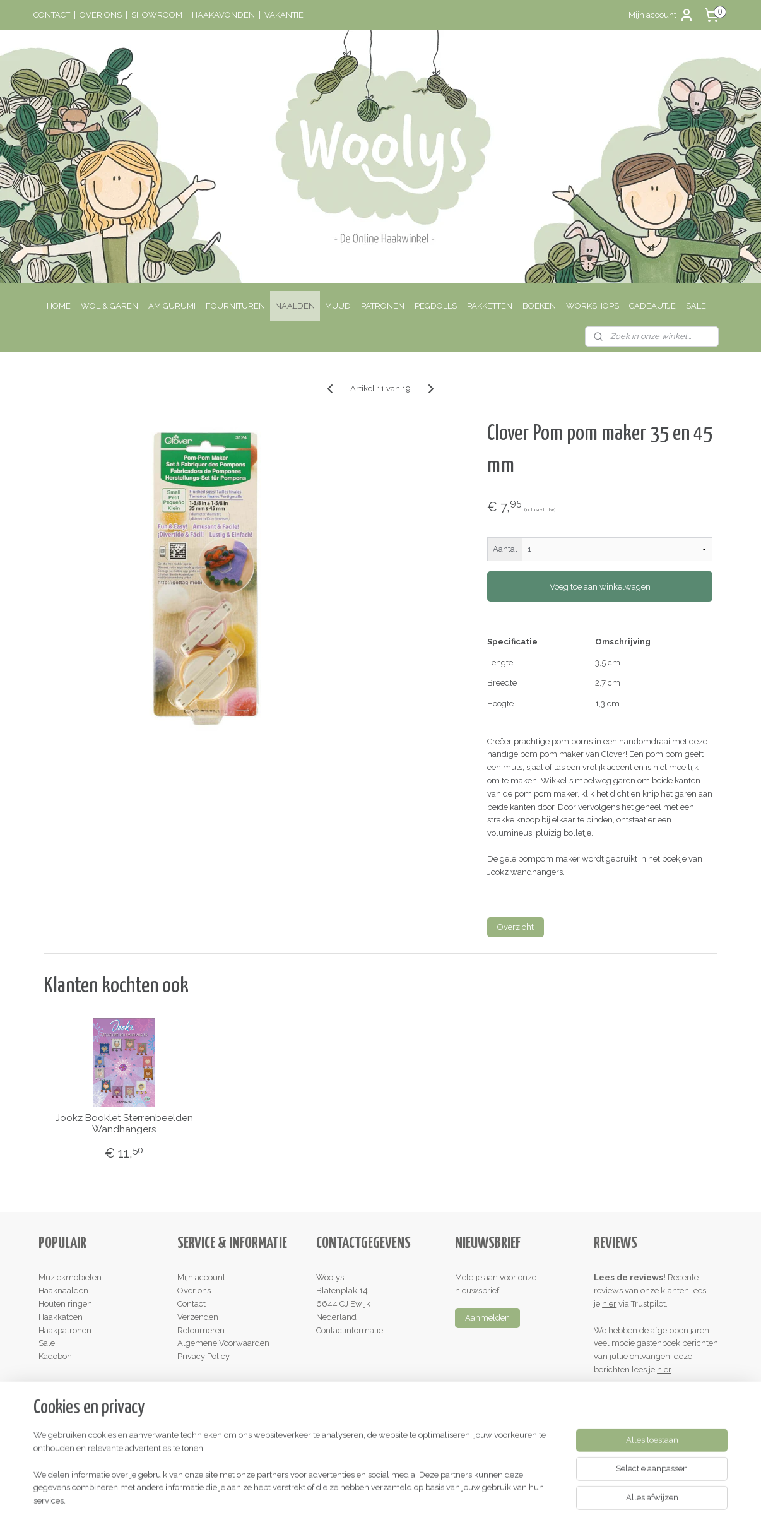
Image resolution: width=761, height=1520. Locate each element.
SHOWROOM (156, 15)
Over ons (194, 1290)
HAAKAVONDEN (223, 15)
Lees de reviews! (630, 1277)
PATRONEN (382, 306)
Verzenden (197, 1317)
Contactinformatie (349, 1330)
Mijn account (661, 15)
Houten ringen (65, 1304)
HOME (59, 306)
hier (609, 1304)
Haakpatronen (64, 1330)
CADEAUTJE (652, 306)
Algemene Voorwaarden (223, 1343)
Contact (191, 1304)
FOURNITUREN (235, 306)
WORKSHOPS (592, 306)
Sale (46, 1343)
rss (352, 1497)
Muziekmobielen (70, 1277)
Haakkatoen (60, 1317)
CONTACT (51, 15)
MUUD (338, 306)
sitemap (329, 1497)
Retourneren (201, 1330)
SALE (696, 306)
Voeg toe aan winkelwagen (599, 586)
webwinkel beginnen (396, 1497)
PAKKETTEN (489, 306)
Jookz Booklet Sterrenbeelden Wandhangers (123, 1123)
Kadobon (55, 1356)
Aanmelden (487, 1317)
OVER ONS (101, 15)
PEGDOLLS (436, 306)
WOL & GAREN (109, 306)
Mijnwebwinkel (503, 1497)
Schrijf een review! (633, 1396)
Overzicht (515, 927)
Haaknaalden (63, 1290)
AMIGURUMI (172, 306)
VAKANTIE (284, 15)
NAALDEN (295, 306)
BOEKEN (539, 306)
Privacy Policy (203, 1356)
